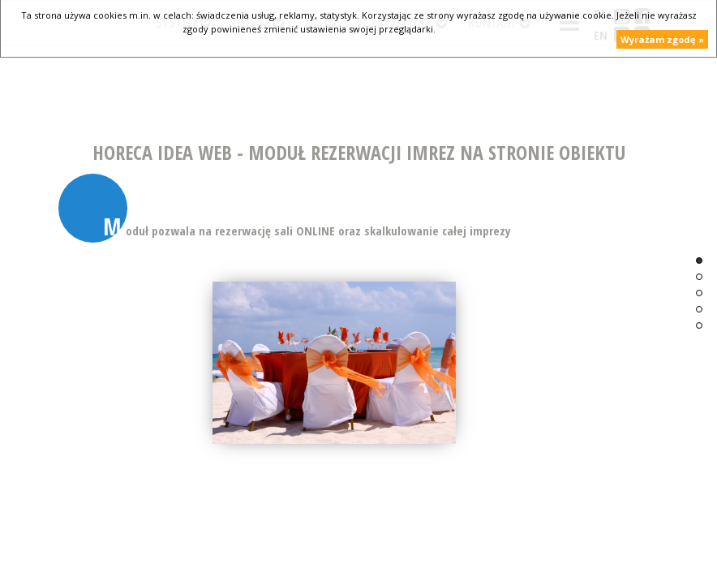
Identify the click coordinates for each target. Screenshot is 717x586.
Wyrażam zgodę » (662, 39)
